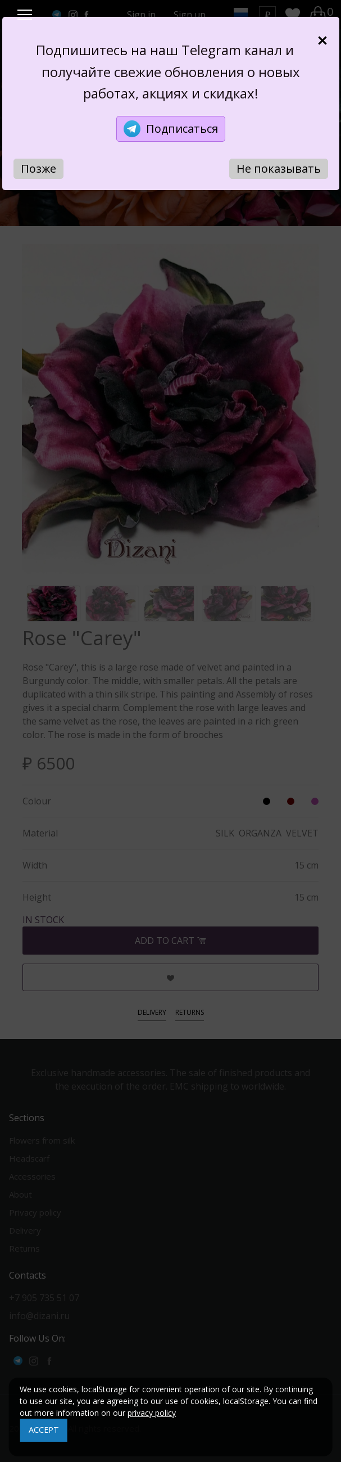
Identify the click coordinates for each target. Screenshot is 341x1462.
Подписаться (171, 128)
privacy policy (152, 1412)
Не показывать (279, 168)
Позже (38, 168)
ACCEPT (44, 1429)
